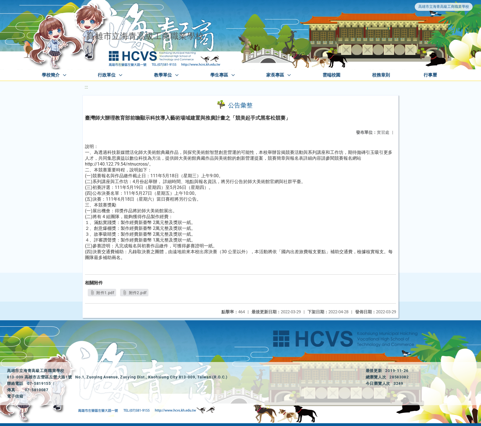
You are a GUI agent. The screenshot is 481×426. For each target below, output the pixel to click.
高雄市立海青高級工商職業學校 (443, 6)
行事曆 (430, 75)
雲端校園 (331, 75)
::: (86, 87)
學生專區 (219, 75)
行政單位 (107, 75)
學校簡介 (51, 75)
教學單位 (163, 75)
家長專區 (275, 75)
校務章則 (381, 75)
